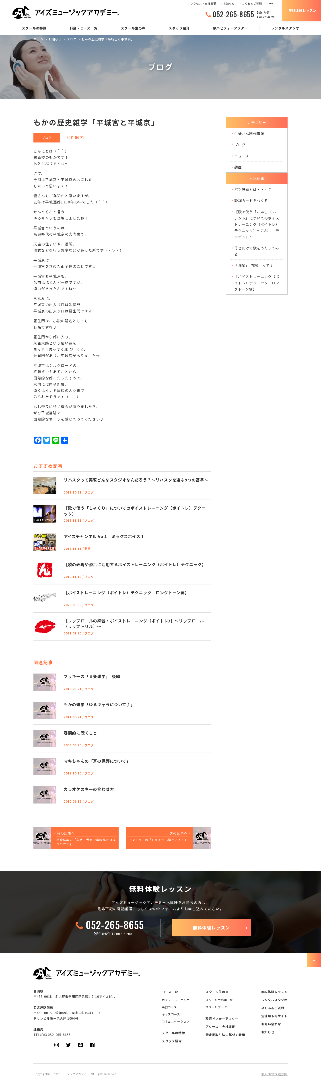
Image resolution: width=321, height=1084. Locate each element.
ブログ (71, 39)
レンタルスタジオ (285, 28)
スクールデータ (216, 1007)
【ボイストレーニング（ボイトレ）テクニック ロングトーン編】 (256, 283)
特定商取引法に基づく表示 (225, 1034)
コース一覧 (170, 992)
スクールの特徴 (34, 28)
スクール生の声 (133, 28)
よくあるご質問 (252, 3)
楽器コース (169, 1007)
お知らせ (229, 3)
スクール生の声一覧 (219, 1000)
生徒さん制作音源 (249, 133)
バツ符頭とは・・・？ (253, 189)
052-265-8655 (233, 14)
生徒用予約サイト (274, 1016)
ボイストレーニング (175, 1000)
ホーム (38, 39)
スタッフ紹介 (179, 28)
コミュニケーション (175, 1021)
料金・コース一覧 (83, 28)
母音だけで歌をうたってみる (256, 251)
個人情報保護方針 (274, 1074)
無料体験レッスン (302, 10)
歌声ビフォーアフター (230, 28)
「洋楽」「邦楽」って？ (254, 265)
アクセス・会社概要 (203, 3)
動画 (238, 167)
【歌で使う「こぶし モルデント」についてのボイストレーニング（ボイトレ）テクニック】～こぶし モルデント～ (256, 224)
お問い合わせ (271, 1024)
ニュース (241, 156)
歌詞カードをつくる (251, 200)
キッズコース (171, 1014)
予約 (272, 3)
